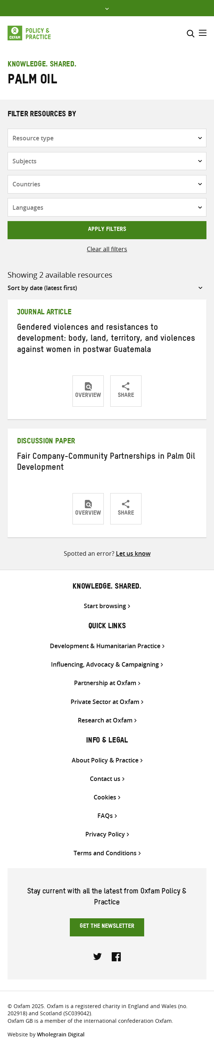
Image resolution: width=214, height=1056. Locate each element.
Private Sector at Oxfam (105, 702)
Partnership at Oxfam (105, 683)
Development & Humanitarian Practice (105, 646)
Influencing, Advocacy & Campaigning (105, 664)
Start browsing (105, 606)
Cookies (105, 797)
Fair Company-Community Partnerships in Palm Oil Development (106, 463)
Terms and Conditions (105, 853)
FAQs (105, 815)
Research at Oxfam (105, 720)
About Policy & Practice (105, 760)
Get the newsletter (107, 926)
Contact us (105, 778)
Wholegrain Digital (61, 1034)
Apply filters (107, 230)
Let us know (133, 553)
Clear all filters (107, 249)
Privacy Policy (105, 834)
